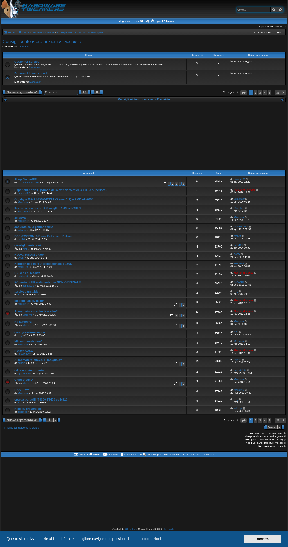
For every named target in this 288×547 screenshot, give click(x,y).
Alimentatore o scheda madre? (36, 311)
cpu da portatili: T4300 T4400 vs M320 (41, 399)
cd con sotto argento (29, 370)
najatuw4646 (241, 226)
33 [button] (278, 92)
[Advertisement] (144, 136)
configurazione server (29, 332)
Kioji (24, 249)
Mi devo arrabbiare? (28, 341)
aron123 (238, 245)
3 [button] (260, 92)
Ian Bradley (170, 529)
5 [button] (269, 92)
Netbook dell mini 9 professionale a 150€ (43, 264)
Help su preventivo (27, 408)
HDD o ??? (22, 390)
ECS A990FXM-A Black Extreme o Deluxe (43, 236)
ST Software (131, 529)
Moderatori (23, 46)
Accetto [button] (263, 539)
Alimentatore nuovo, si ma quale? (38, 360)
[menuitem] (144, 21)
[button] (243, 92)
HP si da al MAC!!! (27, 273)
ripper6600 (24, 353)
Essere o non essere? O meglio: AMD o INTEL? (47, 208)
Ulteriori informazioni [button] (144, 539)
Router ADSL (23, 350)
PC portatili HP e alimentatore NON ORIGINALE (47, 282)
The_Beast (24, 211)
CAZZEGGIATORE (28, 182)
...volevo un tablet (26, 291)
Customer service (26, 61)
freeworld (239, 282)
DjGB (21, 257)
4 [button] (265, 92)
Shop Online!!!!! (25, 179)
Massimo (23, 202)
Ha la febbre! (23, 321)
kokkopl (22, 230)
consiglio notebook (28, 245)
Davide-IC (239, 179)
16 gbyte (20, 217)
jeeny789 (239, 263)
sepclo (21, 363)
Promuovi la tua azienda (31, 73)
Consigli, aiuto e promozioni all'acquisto (41, 41)
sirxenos (22, 411)
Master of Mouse (243, 272)
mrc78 (21, 239)
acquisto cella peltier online (33, 227)
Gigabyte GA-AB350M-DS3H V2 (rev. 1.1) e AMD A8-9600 (53, 199)
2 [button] (255, 92)
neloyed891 (24, 193)
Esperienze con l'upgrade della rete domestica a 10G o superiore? (60, 190)
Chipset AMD (23, 379)
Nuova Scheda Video (29, 254)
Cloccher (238, 208)
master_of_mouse (244, 189)
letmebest (239, 199)
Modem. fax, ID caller (29, 300)
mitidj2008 (23, 267)
